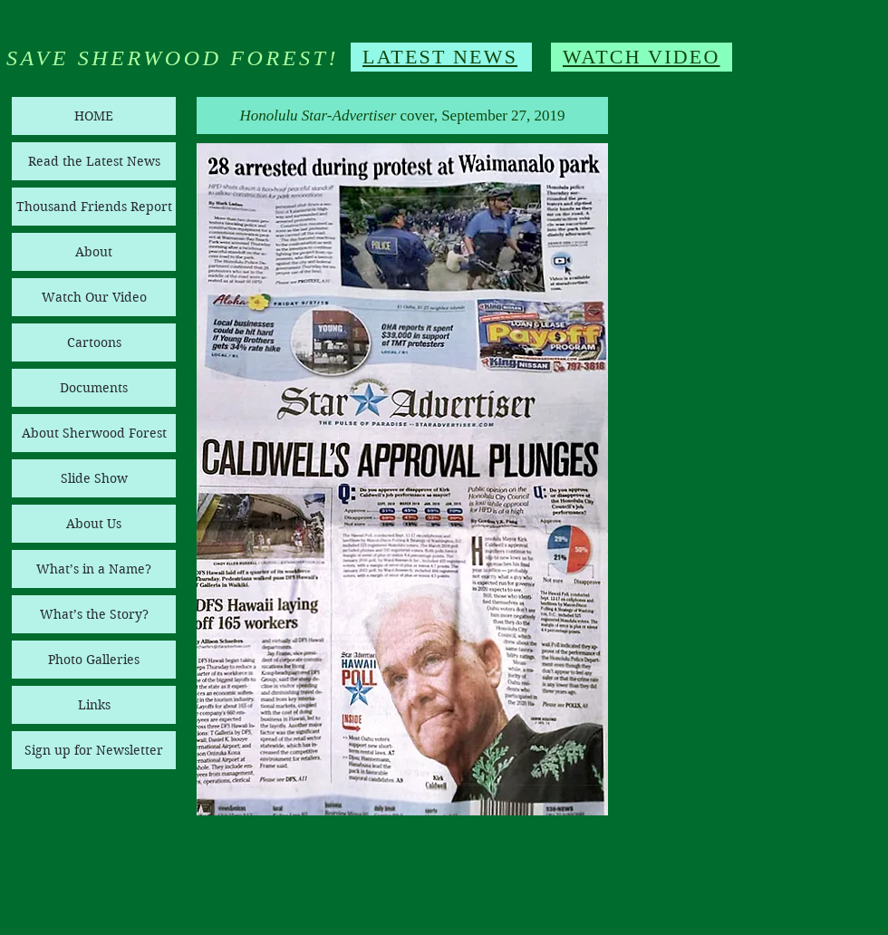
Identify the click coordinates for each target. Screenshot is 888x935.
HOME (93, 116)
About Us (93, 524)
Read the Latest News (94, 161)
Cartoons (94, 342)
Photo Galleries (94, 659)
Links (94, 705)
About (93, 252)
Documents (94, 388)
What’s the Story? (94, 614)
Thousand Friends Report (94, 206)
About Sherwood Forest (94, 433)
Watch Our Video (94, 297)
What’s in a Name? (93, 569)
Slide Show (94, 478)
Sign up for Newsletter (93, 750)
